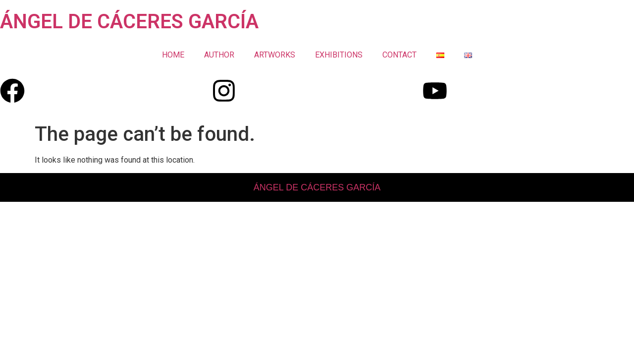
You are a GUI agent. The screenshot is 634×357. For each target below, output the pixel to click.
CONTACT (399, 55)
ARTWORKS (274, 55)
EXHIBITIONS (339, 55)
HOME (173, 55)
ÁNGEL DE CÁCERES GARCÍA (129, 21)
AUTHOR (219, 55)
